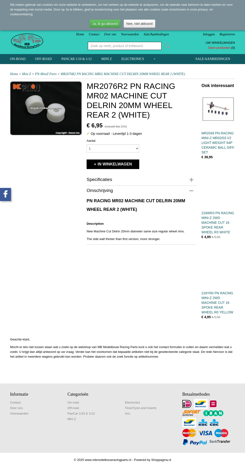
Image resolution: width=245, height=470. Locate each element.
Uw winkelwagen (220, 42)
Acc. (128, 413)
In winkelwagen (115, 164)
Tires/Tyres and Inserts (140, 408)
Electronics (132, 59)
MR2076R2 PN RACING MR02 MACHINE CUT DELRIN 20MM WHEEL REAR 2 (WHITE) (123, 74)
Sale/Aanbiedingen (156, 34)
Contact (94, 34)
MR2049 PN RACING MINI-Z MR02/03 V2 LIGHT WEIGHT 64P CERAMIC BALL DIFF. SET (218, 142)
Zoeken (166, 45)
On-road (18, 59)
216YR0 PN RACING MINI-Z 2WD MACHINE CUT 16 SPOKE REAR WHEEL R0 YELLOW (217, 302)
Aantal (91, 140)
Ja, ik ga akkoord (105, 24)
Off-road (43, 59)
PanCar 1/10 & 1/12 (76, 59)
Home (80, 34)
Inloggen (209, 34)
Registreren (227, 34)
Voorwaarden (130, 34)
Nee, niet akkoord (139, 24)
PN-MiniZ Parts (46, 74)
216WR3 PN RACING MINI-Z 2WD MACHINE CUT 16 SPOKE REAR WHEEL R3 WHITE (217, 222)
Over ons (110, 34)
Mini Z (106, 59)
